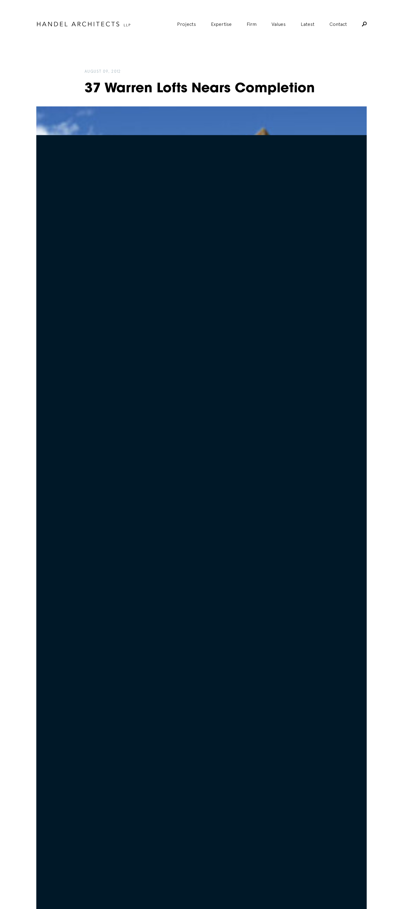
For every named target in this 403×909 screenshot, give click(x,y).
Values (279, 24)
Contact (338, 24)
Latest (307, 24)
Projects (186, 24)
